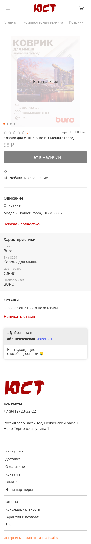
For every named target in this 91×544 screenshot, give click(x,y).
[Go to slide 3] (10, 124)
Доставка (13, 459)
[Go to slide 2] (7, 124)
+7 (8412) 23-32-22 (20, 411)
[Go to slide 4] (14, 124)
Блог (9, 524)
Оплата (11, 481)
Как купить (14, 451)
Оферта (11, 501)
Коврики (76, 22)
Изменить (44, 339)
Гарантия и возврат (22, 517)
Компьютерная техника (43, 22)
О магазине (15, 466)
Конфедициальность (22, 509)
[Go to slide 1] (4, 124)
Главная (10, 22)
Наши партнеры (19, 489)
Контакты (13, 474)
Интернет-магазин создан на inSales (31, 538)
